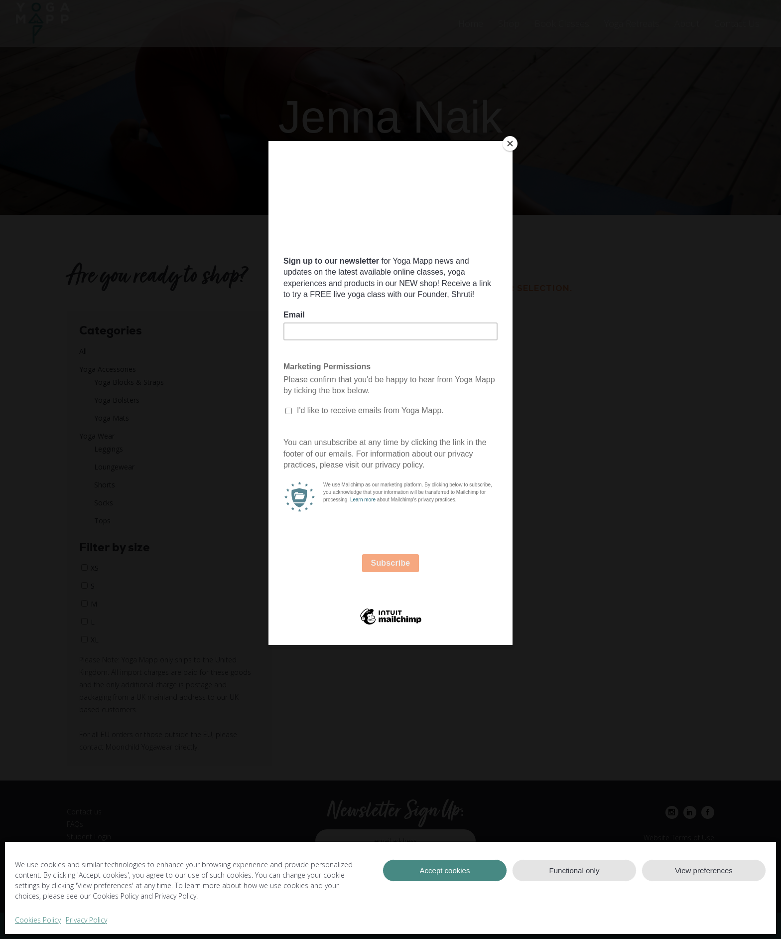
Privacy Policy (86, 920)
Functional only (574, 870)
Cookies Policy (38, 920)
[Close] (510, 143)
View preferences (704, 870)
